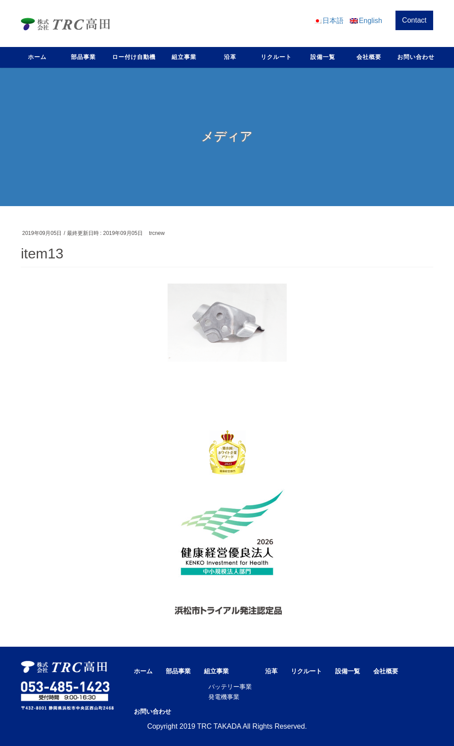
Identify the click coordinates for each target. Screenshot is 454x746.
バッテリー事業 (230, 686)
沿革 (271, 671)
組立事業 (216, 671)
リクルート (306, 671)
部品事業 (178, 671)
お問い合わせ (152, 711)
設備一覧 (347, 671)
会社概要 (385, 671)
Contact (414, 20)
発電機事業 (223, 696)
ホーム (143, 671)
